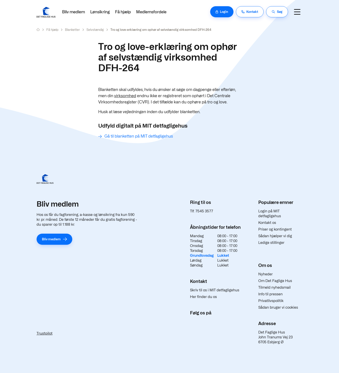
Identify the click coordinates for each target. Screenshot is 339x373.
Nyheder (265, 274)
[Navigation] (297, 12)
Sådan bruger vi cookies (278, 307)
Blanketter (72, 30)
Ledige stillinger (271, 243)
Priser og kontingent (275, 229)
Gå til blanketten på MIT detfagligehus (138, 136)
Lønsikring (100, 12)
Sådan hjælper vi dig (275, 236)
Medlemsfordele (151, 12)
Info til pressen (270, 294)
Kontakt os (267, 223)
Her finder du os (203, 297)
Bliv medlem (73, 12)
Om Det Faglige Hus (275, 281)
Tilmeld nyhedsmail (274, 287)
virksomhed (125, 95)
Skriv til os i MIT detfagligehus (214, 290)
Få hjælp (123, 12)
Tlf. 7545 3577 (201, 211)
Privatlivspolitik (271, 301)
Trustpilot (45, 333)
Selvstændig (95, 30)
